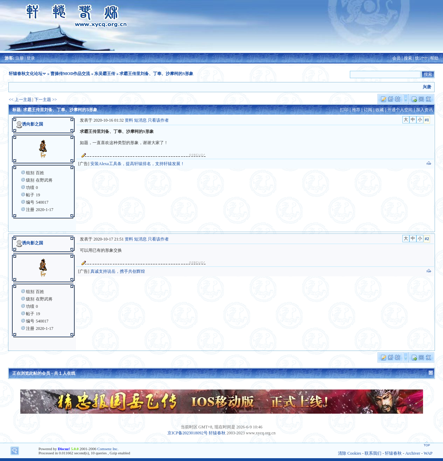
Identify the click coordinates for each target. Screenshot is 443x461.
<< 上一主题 (20, 99)
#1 (427, 119)
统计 (419, 58)
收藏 (379, 109)
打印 (344, 109)
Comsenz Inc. (107, 449)
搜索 (408, 58)
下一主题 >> (45, 99)
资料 (129, 120)
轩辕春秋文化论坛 (25, 73)
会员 (396, 58)
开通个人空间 (400, 109)
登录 (31, 58)
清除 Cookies (349, 453)
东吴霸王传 (104, 73)
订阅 (368, 109)
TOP (427, 445)
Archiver (412, 453)
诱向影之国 (32, 124)
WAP (428, 453)
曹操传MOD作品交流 (70, 73)
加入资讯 (424, 109)
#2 (427, 238)
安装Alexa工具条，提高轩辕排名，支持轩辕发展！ (137, 163)
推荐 (356, 109)
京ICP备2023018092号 (187, 433)
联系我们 (373, 453)
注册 (19, 58)
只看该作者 (158, 120)
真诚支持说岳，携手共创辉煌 (117, 271)
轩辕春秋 (217, 433)
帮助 (434, 58)
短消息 (140, 120)
